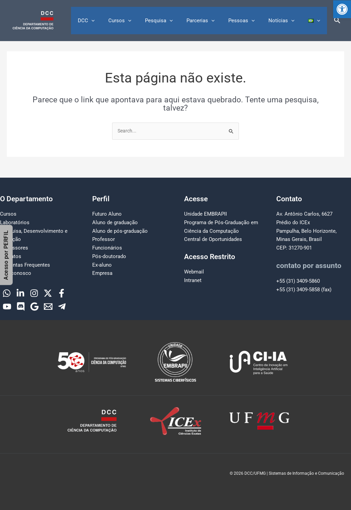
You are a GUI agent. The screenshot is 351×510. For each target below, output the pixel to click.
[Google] (34, 306)
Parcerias (212, 20)
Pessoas (250, 20)
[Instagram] (34, 293)
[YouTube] (7, 306)
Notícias (287, 20)
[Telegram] (62, 306)
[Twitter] (48, 293)
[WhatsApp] (6, 293)
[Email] (48, 306)
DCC (108, 20)
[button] (342, 9)
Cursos (138, 20)
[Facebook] (61, 293)
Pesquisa (174, 20)
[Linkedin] (20, 293)
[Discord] (20, 306)
